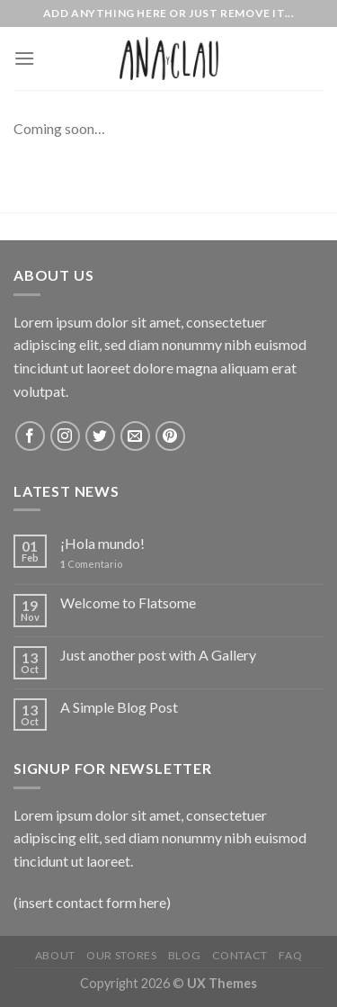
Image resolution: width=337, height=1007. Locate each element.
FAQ (290, 955)
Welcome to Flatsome (128, 602)
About (55, 955)
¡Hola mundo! (102, 543)
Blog (184, 955)
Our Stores (121, 955)
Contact (240, 955)
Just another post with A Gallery (158, 654)
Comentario (91, 564)
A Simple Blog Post (119, 706)
